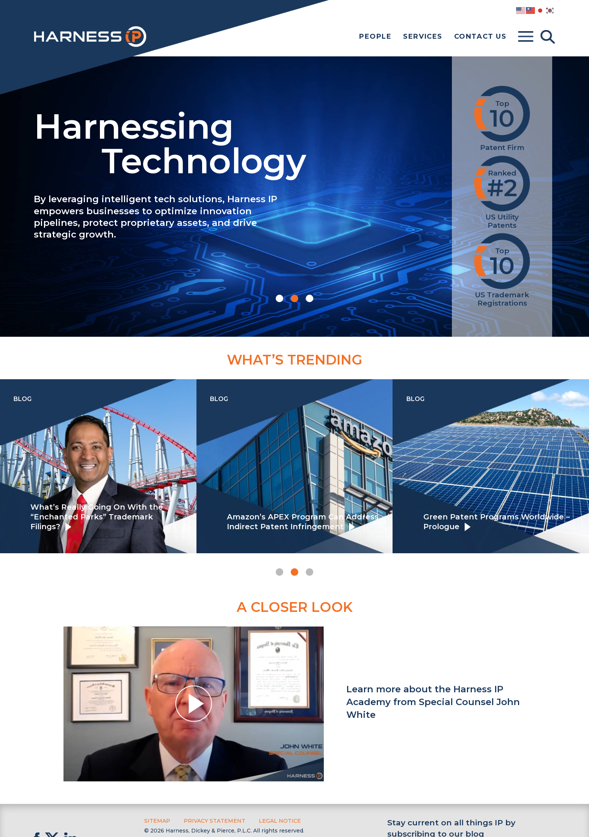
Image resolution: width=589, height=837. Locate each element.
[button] (279, 298)
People (375, 36)
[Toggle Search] (547, 36)
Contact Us (480, 36)
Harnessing (228, 141)
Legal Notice (280, 820)
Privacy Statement (214, 820)
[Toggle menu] (525, 37)
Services (423, 36)
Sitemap (157, 820)
